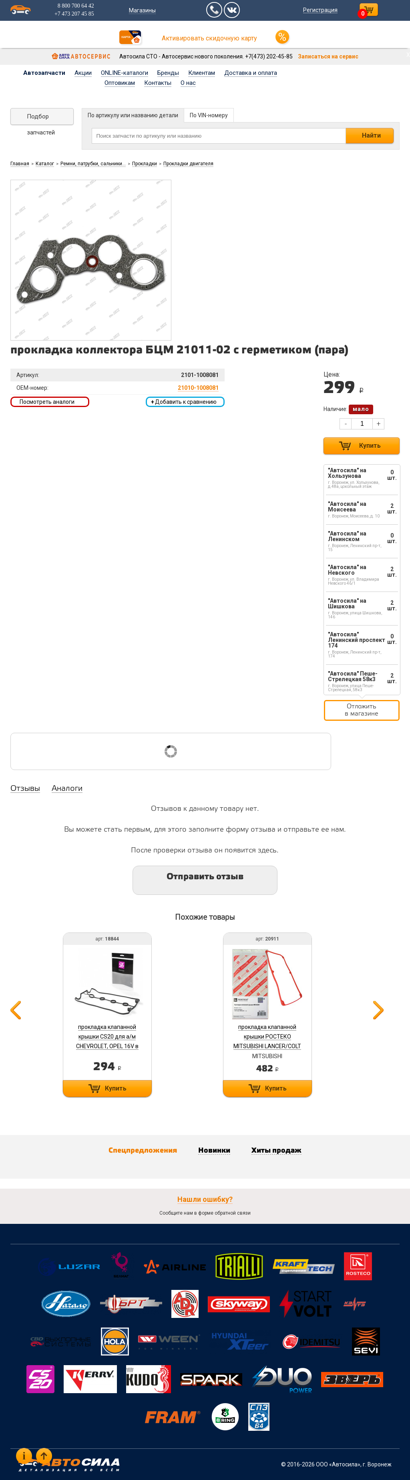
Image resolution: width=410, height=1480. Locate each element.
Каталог (45, 163)
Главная (19, 163)
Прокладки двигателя (188, 163)
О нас (188, 82)
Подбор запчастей (41, 119)
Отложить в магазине (361, 710)
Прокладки (144, 163)
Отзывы (25, 788)
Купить (370, 445)
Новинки (214, 1150)
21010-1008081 (198, 388)
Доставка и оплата (250, 72)
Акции (83, 72)
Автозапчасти (44, 72)
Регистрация (320, 10)
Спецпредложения (143, 1150)
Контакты (157, 82)
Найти (371, 135)
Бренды (168, 72)
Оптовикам (120, 82)
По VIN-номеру (209, 115)
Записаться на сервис (328, 56)
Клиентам (201, 72)
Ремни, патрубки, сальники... (93, 163)
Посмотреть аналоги (47, 402)
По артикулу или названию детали (133, 115)
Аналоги (67, 788)
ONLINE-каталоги (124, 72)
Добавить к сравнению (184, 402)
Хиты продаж (276, 1150)
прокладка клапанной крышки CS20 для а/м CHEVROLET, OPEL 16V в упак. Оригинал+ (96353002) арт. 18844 (107, 1046)
